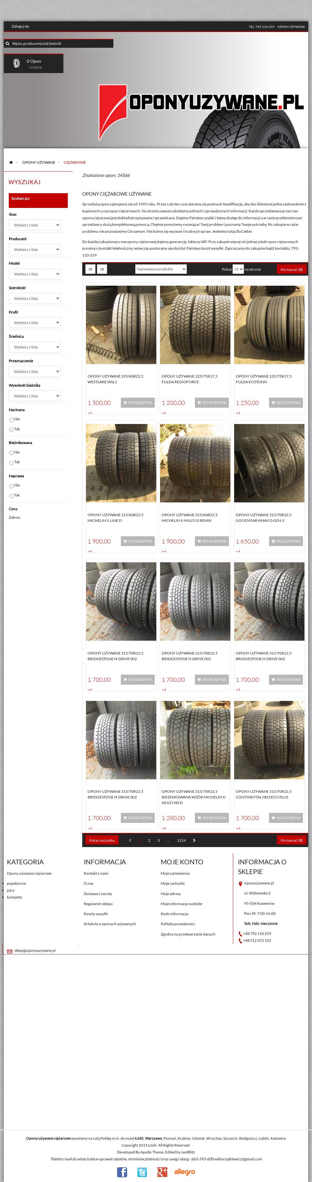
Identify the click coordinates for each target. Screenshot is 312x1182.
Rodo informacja (174, 913)
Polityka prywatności (178, 923)
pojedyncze (16, 883)
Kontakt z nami (96, 873)
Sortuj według (120, 269)
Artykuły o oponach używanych (110, 923)
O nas (88, 883)
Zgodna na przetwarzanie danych (188, 934)
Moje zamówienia (175, 873)
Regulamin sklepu (98, 903)
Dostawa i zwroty (98, 893)
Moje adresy (171, 893)
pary (10, 890)
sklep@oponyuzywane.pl (35, 950)
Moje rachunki (173, 883)
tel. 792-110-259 (261, 27)
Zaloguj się (20, 26)
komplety (14, 897)
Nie (17, 418)
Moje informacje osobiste (181, 903)
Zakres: (15, 517)
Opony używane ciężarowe (29, 873)
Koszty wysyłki (96, 913)
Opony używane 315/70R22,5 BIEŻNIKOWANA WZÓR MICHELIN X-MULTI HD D (194, 797)
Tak (17, 429)
